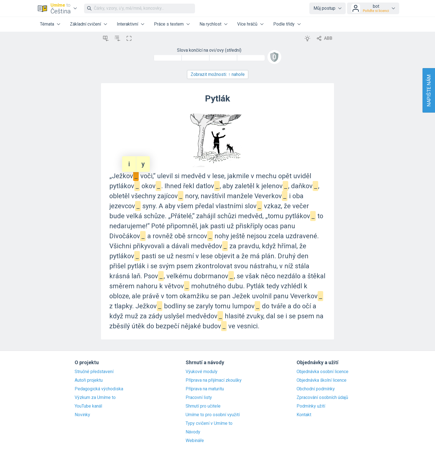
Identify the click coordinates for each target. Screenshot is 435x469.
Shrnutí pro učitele (203, 406)
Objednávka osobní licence (322, 371)
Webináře (195, 440)
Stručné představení (94, 371)
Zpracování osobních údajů (322, 397)
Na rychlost (210, 24)
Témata (47, 24)
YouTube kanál (88, 406)
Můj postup (324, 8)
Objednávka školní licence (322, 380)
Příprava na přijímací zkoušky (214, 380)
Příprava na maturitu (205, 388)
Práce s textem (169, 24)
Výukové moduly (202, 371)
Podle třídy (284, 24)
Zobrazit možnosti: (218, 74)
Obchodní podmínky (316, 388)
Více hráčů (247, 24)
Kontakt (304, 414)
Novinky (82, 414)
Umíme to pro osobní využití (213, 414)
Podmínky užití (311, 406)
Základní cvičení (85, 24)
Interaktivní (127, 24)
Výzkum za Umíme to (95, 397)
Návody (193, 432)
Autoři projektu (89, 380)
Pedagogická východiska (99, 388)
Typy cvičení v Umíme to (209, 423)
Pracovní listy (199, 397)
